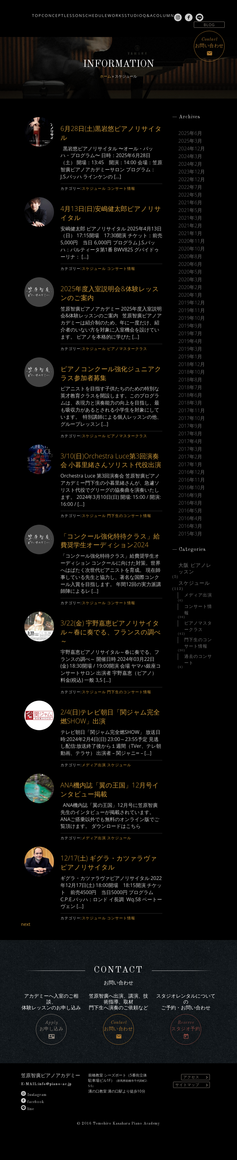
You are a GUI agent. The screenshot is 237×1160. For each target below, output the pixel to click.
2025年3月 (190, 141)
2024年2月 (190, 164)
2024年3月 (190, 156)
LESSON (64, 12)
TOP (9, 12)
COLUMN (201, 12)
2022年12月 (191, 179)
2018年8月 (190, 379)
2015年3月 (190, 534)
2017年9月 (190, 426)
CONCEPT (34, 12)
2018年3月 (190, 403)
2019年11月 (191, 310)
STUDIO (152, 12)
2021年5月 (190, 210)
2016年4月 (190, 518)
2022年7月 (190, 187)
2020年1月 (190, 295)
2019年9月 (190, 326)
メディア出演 (94, 782)
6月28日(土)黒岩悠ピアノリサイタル (110, 132)
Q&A (176, 12)
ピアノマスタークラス (127, 348)
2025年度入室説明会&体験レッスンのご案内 (108, 292)
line (27, 1127)
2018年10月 (191, 372)
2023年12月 (191, 172)
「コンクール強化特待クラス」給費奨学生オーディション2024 (109, 553)
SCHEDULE (95, 12)
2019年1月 (190, 356)
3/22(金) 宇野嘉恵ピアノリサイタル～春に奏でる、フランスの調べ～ (110, 649)
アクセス (196, 1095)
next (26, 941)
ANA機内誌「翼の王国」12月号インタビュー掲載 (109, 806)
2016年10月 (191, 487)
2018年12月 (191, 364)
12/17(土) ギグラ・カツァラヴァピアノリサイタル (111, 879)
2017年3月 (190, 449)
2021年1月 (190, 233)
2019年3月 (190, 349)
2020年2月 (190, 287)
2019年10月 (191, 318)
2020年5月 (190, 272)
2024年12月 (191, 148)
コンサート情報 (121, 188)
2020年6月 (190, 264)
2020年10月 (191, 249)
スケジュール (94, 188)
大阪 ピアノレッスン (194, 566)
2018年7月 (190, 387)
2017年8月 (190, 433)
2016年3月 (190, 526)
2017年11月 (191, 410)
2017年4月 (190, 441)
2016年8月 (190, 503)
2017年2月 (190, 457)
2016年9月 (190, 495)
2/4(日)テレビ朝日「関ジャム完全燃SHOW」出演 (109, 733)
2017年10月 (191, 418)
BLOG (209, 24)
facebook (32, 1119)
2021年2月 (190, 225)
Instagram (34, 1112)
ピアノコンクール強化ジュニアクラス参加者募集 (110, 372)
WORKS (125, 12)
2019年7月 (190, 333)
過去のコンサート (198, 657)
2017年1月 (190, 464)
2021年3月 (190, 218)
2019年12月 (191, 302)
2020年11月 (191, 241)
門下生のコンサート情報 (129, 524)
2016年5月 (190, 510)
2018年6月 (190, 395)
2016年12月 (191, 472)
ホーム (105, 76)
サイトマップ (192, 1103)
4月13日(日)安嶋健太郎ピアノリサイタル (110, 212)
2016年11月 (191, 480)
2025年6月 (190, 133)
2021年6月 (190, 202)
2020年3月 (190, 279)
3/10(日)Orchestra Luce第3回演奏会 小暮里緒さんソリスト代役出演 (110, 464)
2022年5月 (190, 195)
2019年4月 (190, 341)
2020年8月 (190, 256)
